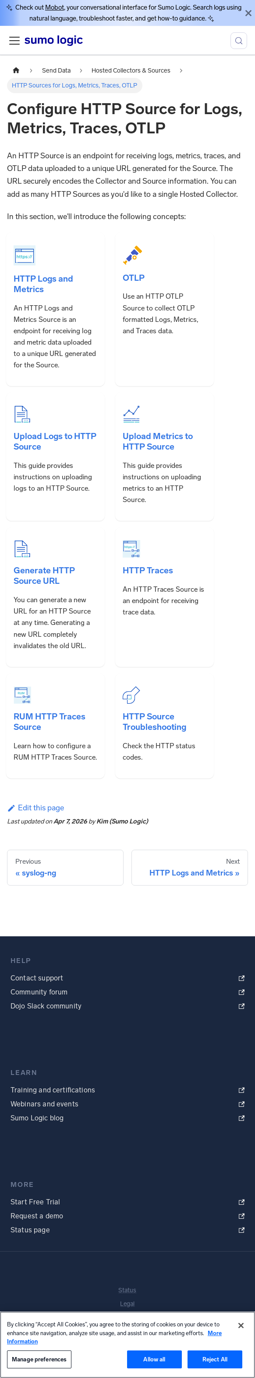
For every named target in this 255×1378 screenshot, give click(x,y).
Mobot (54, 7)
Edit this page (35, 808)
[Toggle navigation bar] (14, 40)
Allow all (154, 1359)
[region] (127, 1345)
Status (127, 1290)
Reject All (214, 1359)
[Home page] (16, 70)
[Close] (248, 13)
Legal (127, 1304)
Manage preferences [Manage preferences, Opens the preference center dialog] (39, 1359)
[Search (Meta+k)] (238, 40)
